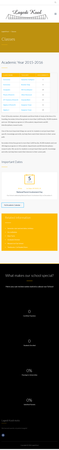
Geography (6, 90)
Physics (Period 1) (8, 95)
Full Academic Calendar (12, 205)
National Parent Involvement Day (29, 192)
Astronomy (6, 79)
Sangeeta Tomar (26, 105)
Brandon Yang (25, 84)
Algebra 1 (6, 110)
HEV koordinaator (26, 90)
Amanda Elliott (25, 100)
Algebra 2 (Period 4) (9, 105)
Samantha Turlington (27, 79)
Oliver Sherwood (26, 95)
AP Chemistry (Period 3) (10, 100)
